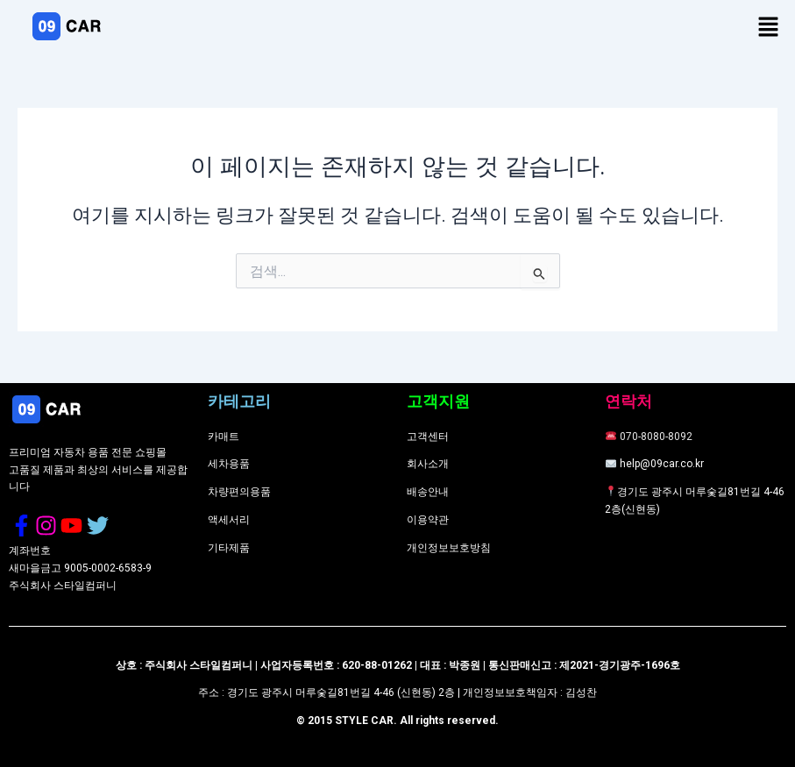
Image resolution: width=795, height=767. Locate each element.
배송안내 (428, 492)
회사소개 (428, 464)
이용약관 (428, 520)
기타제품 (229, 548)
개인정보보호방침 (449, 548)
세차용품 (229, 464)
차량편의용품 (239, 492)
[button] (768, 28)
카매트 (223, 436)
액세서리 (229, 520)
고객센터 (428, 436)
